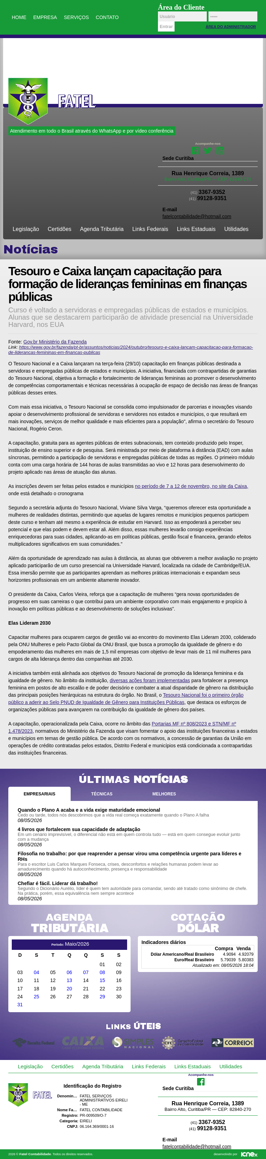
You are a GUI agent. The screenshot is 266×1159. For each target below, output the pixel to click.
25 (36, 996)
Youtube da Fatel (220, 149)
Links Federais (150, 229)
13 (69, 980)
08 (102, 972)
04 (36, 972)
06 (69, 972)
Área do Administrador (231, 27)
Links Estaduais (196, 229)
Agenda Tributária (102, 229)
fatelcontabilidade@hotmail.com (196, 216)
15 (102, 980)
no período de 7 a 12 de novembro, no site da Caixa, (191, 486)
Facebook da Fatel (195, 149)
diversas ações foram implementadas (150, 680)
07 (86, 972)
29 (102, 996)
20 (69, 988)
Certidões (59, 229)
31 (20, 1004)
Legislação (26, 229)
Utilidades (236, 229)
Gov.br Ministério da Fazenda (55, 342)
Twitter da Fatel (208, 149)
